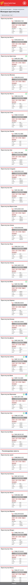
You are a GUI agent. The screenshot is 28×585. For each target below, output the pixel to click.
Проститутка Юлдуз (7, 530)
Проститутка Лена (7, 244)
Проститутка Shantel (7, 131)
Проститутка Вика (7, 281)
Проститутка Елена (7, 474)
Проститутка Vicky (7, 549)
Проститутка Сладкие (8, 169)
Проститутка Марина (8, 511)
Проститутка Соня (7, 112)
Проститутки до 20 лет (7, 15)
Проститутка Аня (6, 150)
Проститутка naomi (7, 455)
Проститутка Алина (7, 225)
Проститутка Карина (7, 300)
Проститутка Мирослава (9, 206)
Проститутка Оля (6, 413)
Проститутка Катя (7, 18)
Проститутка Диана (7, 338)
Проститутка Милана (8, 75)
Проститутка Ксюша (7, 319)
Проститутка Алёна (7, 357)
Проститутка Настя (7, 37)
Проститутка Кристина (8, 56)
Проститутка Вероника (8, 394)
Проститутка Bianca (7, 568)
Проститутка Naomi (7, 492)
